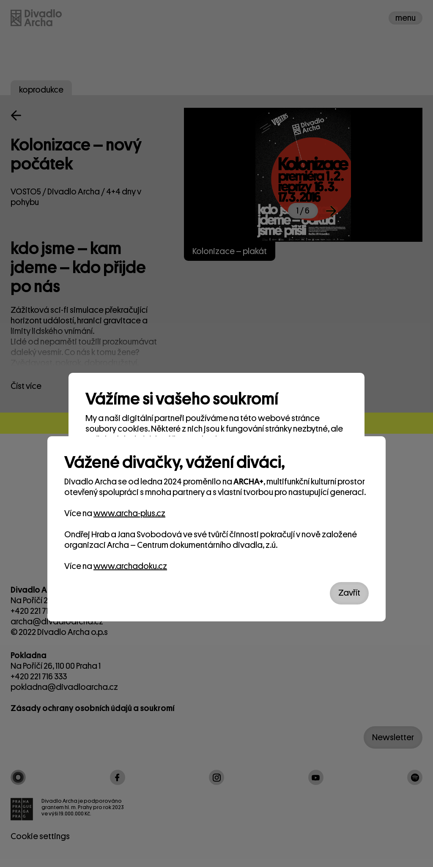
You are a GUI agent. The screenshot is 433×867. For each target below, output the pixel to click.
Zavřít (349, 592)
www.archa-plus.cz (129, 513)
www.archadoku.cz (130, 566)
